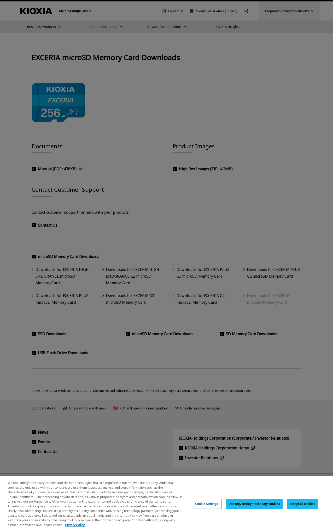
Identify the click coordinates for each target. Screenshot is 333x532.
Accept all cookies (302, 507)
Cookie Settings (206, 507)
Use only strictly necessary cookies (254, 507)
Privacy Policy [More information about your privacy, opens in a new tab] (75, 528)
